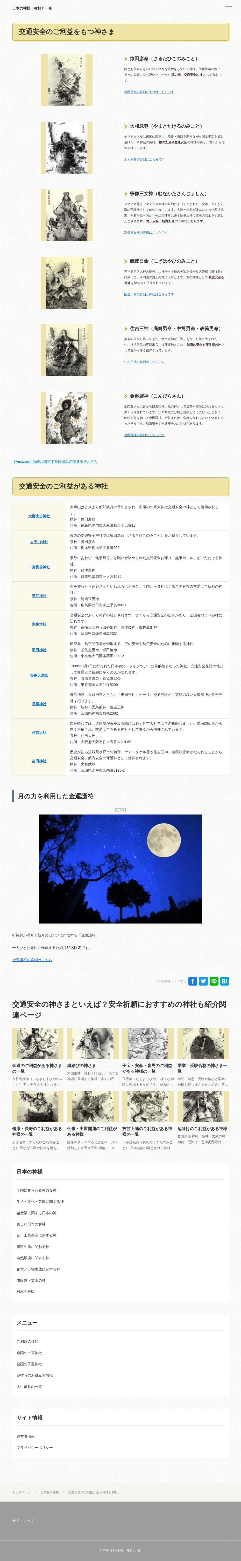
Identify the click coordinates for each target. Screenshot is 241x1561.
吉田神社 (39, 761)
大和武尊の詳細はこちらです (144, 159)
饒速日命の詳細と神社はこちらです (149, 294)
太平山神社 (39, 542)
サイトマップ (23, 1521)
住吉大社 (39, 732)
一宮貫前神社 (39, 567)
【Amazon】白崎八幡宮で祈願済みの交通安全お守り (55, 461)
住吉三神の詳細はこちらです (144, 362)
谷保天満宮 (39, 675)
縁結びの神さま (81, 1065)
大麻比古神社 (39, 516)
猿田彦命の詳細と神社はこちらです (149, 92)
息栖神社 (39, 704)
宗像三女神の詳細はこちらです (146, 232)
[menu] (228, 8)
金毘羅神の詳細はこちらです (144, 435)
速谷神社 (39, 596)
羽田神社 (39, 650)
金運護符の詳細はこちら (32, 960)
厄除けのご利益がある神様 (202, 1128)
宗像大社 (39, 624)
